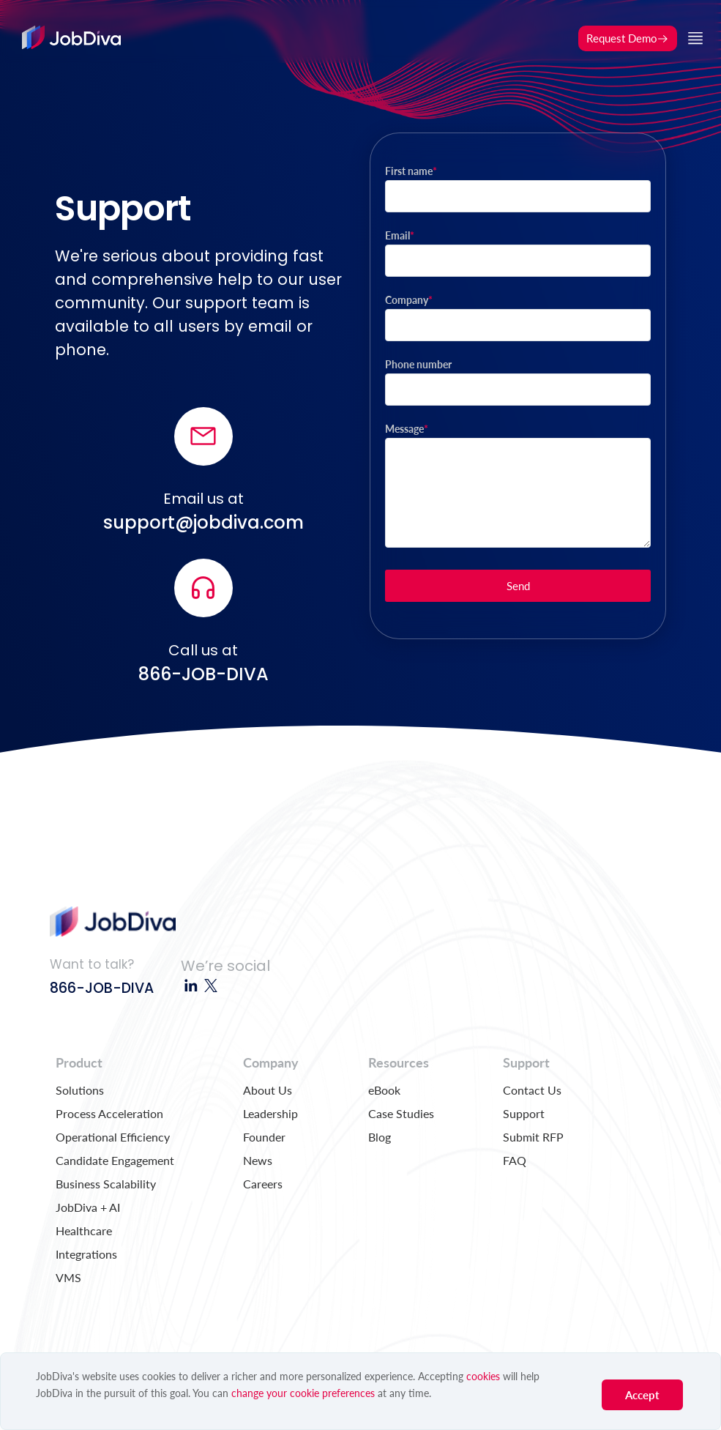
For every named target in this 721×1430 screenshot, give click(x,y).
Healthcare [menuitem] (84, 1230)
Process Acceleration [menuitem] (109, 1113)
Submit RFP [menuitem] (533, 1137)
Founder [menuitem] (264, 1137)
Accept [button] (642, 1394)
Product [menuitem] (79, 1062)
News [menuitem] (257, 1160)
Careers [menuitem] (263, 1184)
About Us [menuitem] (267, 1090)
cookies (483, 1376)
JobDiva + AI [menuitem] (88, 1207)
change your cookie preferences (303, 1393)
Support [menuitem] (526, 1062)
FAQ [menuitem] (514, 1160)
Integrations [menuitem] (86, 1254)
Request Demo (628, 38)
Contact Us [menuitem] (532, 1090)
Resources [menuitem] (398, 1062)
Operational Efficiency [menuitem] (113, 1137)
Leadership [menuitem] (270, 1113)
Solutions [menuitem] (80, 1090)
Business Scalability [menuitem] (106, 1184)
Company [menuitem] (271, 1062)
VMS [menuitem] (68, 1277)
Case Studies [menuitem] (401, 1113)
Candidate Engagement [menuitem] (115, 1160)
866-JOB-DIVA (102, 988)
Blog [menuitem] (379, 1137)
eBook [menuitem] (384, 1090)
